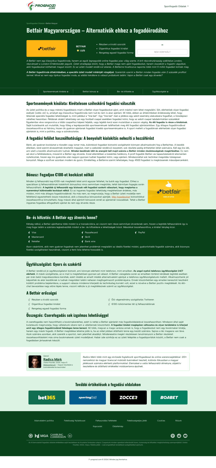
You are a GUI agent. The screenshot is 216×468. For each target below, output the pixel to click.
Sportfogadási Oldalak (35, 23)
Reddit (179, 441)
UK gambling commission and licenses (58, 441)
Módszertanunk (49, 370)
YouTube (185, 441)
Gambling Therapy (31, 441)
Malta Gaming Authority (41, 441)
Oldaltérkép (117, 431)
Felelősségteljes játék (137, 426)
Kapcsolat (97, 431)
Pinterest (173, 441)
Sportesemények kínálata (55, 92)
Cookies (161, 426)
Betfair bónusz (90, 92)
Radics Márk (52, 364)
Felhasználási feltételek (106, 426)
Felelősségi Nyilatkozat (74, 426)
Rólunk (178, 426)
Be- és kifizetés (125, 92)
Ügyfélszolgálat (160, 92)
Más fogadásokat (121, 200)
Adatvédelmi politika (44, 426)
